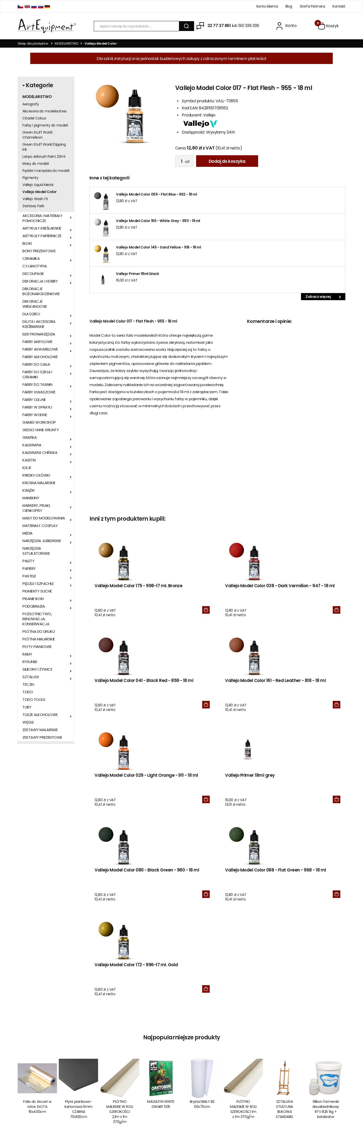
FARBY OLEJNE (34, 399)
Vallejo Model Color (39, 191)
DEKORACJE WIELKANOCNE (34, 304)
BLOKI (27, 243)
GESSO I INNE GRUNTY (40, 429)
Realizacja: (325, 1102)
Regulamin (94, 1034)
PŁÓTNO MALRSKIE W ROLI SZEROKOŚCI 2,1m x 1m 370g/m (119, 946)
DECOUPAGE (33, 273)
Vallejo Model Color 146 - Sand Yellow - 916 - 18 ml (158, 247)
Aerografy (30, 104)
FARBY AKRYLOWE (37, 341)
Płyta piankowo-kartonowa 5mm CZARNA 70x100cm (79, 944)
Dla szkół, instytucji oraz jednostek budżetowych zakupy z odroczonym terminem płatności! (181, 58)
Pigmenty (30, 177)
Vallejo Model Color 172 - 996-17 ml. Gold (118, 797)
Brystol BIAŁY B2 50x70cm (202, 939)
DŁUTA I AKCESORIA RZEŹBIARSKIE (38, 324)
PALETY (28, 561)
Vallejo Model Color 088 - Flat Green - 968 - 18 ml (315, 697)
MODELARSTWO (67, 43)
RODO (161, 1027)
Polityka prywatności (102, 1055)
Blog (288, 6)
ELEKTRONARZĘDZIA (38, 334)
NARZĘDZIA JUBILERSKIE (41, 540)
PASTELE (29, 576)
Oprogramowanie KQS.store (279, 1102)
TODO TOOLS (33, 699)
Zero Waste (165, 1034)
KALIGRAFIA (31, 445)
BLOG (231, 1027)
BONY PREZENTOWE (38, 251)
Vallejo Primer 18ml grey (179, 694)
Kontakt (338, 6)
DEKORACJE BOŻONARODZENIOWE (41, 291)
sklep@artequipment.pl (37, 1040)
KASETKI (29, 460)
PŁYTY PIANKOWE (37, 646)
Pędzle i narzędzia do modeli (45, 170)
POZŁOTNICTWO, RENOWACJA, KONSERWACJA (37, 619)
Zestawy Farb (33, 205)
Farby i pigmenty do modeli (45, 125)
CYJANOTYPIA (34, 266)
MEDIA (27, 533)
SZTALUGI (30, 676)
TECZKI (28, 684)
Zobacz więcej (323, 296)
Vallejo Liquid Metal (37, 184)
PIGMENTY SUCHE (37, 591)
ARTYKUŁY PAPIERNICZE (42, 235)
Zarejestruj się (238, 1041)
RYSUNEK (30, 661)
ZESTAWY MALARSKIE (39, 729)
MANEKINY (30, 498)
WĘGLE (28, 722)
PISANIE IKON (33, 598)
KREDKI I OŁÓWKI (36, 475)
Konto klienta (267, 6)
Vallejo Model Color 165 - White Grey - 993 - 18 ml (158, 220)
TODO (27, 692)
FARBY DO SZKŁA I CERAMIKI (37, 374)
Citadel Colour (34, 118)
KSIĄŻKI (28, 490)
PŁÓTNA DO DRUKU (38, 631)
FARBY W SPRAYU (37, 407)
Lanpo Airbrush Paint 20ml (43, 156)
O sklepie (92, 1027)
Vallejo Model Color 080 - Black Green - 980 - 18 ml (249, 697)
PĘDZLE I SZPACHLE (38, 583)
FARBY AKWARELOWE (40, 349)
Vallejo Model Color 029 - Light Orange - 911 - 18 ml (119, 697)
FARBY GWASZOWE (38, 392)
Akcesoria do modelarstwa (44, 111)
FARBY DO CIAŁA (36, 364)
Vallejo (209, 115)
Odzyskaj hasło (239, 1048)
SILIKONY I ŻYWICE (37, 669)
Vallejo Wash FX (35, 198)
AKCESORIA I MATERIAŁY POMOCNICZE (42, 218)
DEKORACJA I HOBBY (39, 281)
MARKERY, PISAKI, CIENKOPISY (36, 508)
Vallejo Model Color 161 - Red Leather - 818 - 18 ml (314, 594)
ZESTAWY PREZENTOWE (42, 737)
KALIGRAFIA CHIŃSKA (39, 452)
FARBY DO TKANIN (37, 384)
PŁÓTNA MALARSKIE (38, 639)
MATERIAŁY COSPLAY (39, 525)
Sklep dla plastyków (33, 43)
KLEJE (26, 467)
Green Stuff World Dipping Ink (44, 147)
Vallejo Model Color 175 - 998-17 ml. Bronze (118, 591)
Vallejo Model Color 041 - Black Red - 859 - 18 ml (249, 594)
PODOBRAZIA (33, 606)
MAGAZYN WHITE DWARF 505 (160, 939)
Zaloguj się (235, 1034)
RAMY (27, 654)
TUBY (26, 707)
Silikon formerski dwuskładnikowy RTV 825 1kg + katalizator (325, 944)
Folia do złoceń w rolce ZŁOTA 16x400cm (37, 941)
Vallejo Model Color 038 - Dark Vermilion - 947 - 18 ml (184, 594)
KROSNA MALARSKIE (38, 482)
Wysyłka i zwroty (98, 1048)
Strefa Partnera (312, 6)
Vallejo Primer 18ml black (137, 273)
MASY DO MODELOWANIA (43, 518)
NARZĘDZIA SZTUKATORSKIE (36, 551)
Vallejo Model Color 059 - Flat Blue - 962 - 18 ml (156, 194)
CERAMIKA (31, 258)
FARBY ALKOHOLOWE (40, 356)
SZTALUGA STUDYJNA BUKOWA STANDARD (284, 944)
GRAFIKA (29, 437)
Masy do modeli (35, 163)
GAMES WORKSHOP (39, 422)
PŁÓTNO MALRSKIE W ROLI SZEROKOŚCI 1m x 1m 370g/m (243, 944)
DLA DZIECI (31, 314)
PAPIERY (29, 568)
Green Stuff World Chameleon (37, 135)
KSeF (160, 1041)
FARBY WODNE (34, 414)
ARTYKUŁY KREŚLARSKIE (41, 228)
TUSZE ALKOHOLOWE (40, 714)
